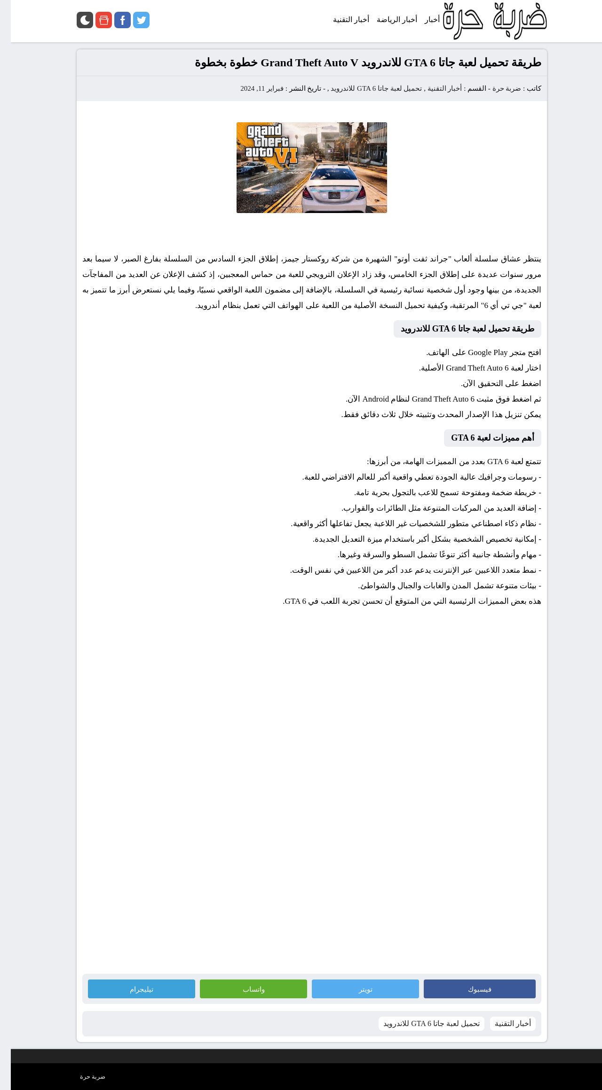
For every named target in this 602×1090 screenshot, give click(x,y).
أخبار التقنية (434, 88)
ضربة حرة (496, 88)
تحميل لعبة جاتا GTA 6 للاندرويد (365, 88)
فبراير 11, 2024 (251, 88)
